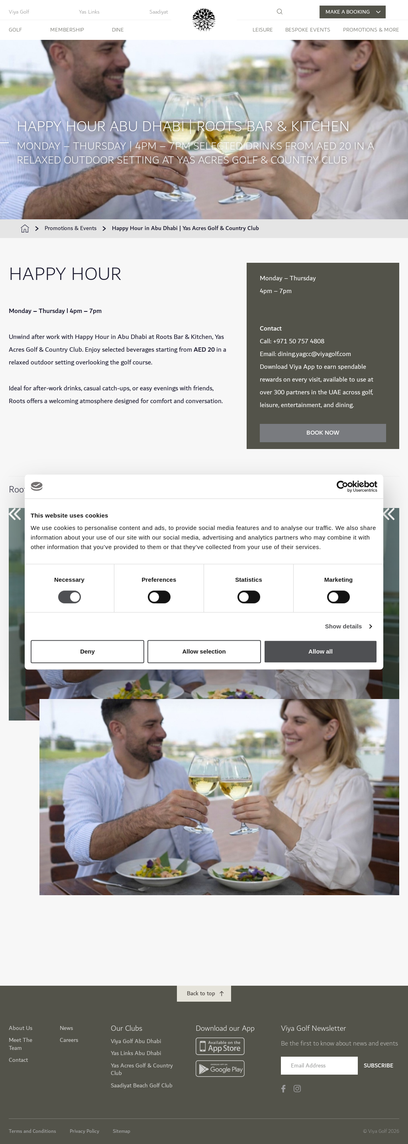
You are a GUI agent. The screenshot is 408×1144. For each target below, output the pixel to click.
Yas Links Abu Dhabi (136, 1053)
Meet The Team (20, 1044)
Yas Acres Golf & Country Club (142, 1069)
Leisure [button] (263, 30)
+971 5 (282, 341)
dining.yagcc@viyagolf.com (314, 354)
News (66, 1028)
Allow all (320, 651)
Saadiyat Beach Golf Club (142, 1085)
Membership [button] (67, 30)
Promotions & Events (70, 228)
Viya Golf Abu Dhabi (136, 1041)
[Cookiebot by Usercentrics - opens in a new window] (342, 486)
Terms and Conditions (32, 1130)
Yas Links (89, 12)
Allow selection (204, 651)
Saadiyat (158, 12)
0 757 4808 (308, 341)
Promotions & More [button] (371, 30)
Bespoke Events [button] (307, 30)
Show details (343, 626)
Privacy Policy (84, 1130)
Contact (18, 1060)
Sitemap (121, 1130)
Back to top (201, 993)
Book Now (322, 432)
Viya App (302, 367)
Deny (87, 651)
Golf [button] (15, 30)
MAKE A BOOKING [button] (353, 12)
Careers (69, 1040)
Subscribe (378, 1065)
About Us (20, 1028)
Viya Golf (19, 12)
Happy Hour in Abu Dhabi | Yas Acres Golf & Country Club (185, 228)
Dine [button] (118, 30)
